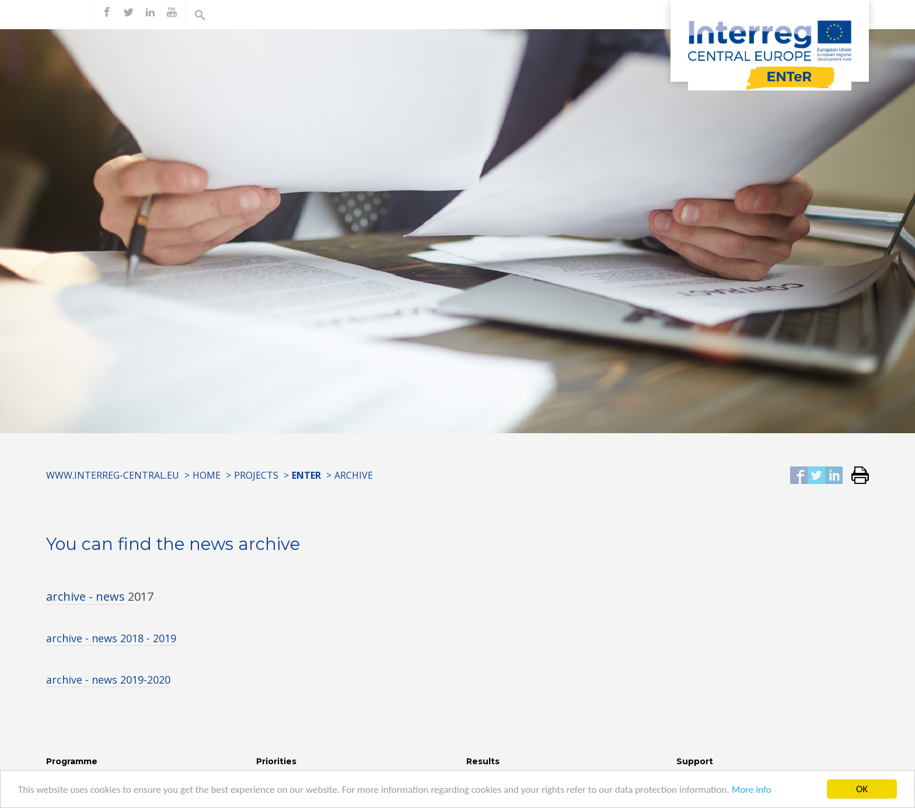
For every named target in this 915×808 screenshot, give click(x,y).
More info (751, 791)
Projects (256, 475)
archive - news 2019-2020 (108, 680)
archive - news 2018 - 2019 (111, 638)
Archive (353, 475)
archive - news (85, 596)
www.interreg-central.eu (112, 475)
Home (207, 475)
